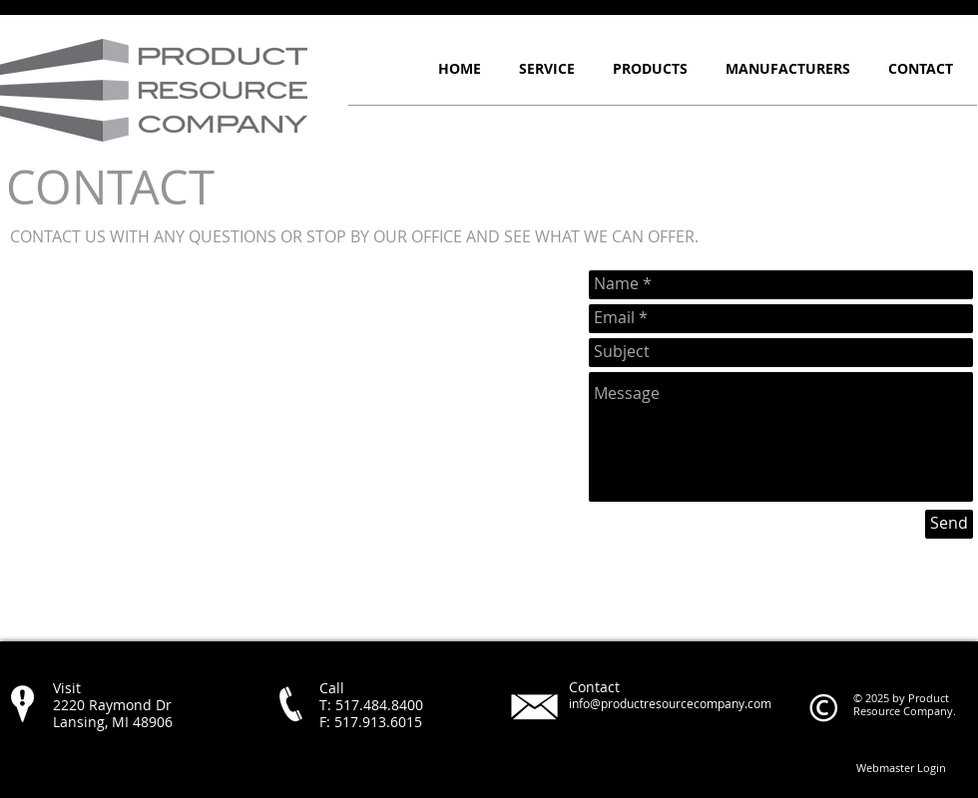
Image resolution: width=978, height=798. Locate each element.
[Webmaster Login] (900, 767)
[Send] (949, 524)
